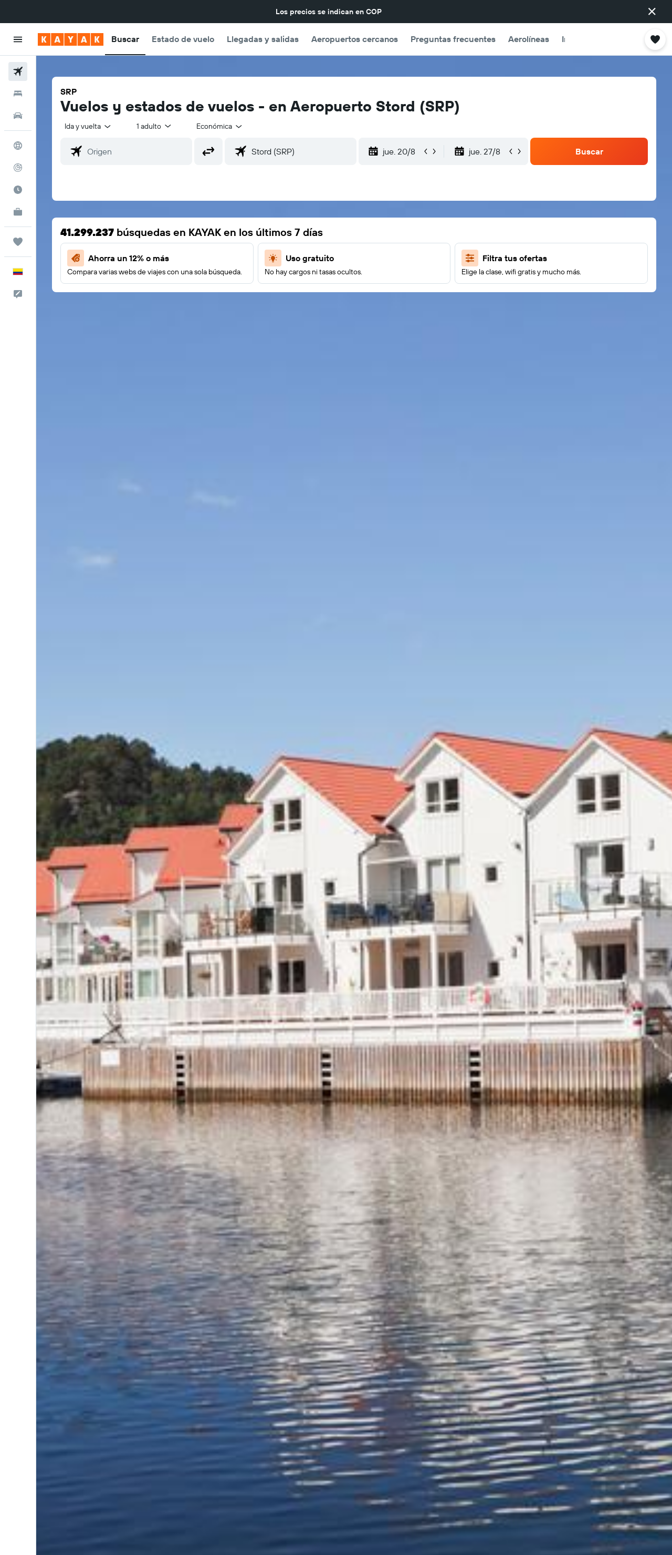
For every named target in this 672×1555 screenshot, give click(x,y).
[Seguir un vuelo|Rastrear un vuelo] (18, 167)
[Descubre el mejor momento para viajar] (18, 189)
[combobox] (88, 126)
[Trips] (18, 241)
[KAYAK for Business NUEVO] (18, 211)
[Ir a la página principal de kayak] (70, 39)
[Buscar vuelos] (18, 71)
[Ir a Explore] (18, 145)
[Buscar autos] (18, 115)
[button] (652, 11)
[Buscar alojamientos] (18, 93)
